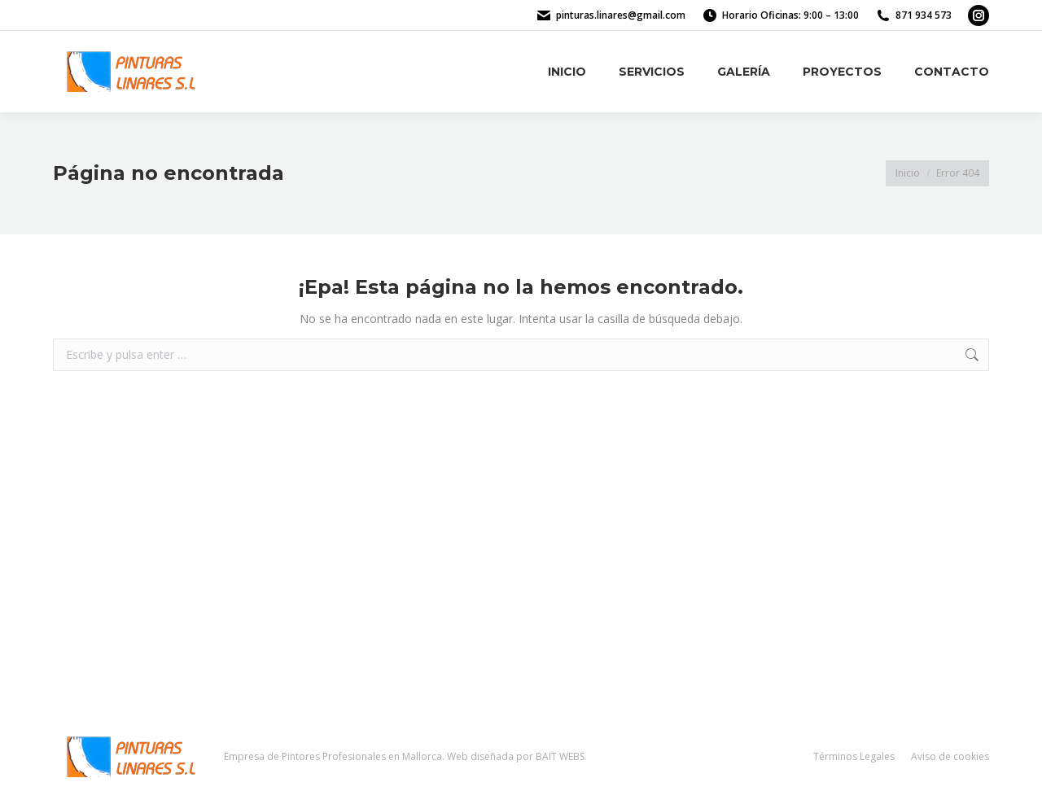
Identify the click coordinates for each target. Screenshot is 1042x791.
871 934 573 (923, 15)
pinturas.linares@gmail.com (620, 15)
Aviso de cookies (950, 756)
